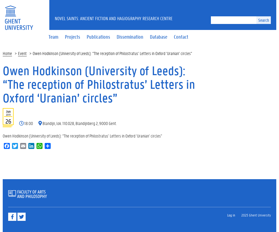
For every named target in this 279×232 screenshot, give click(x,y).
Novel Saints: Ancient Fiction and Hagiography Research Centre (113, 18)
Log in (231, 215)
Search (263, 20)
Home (7, 53)
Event (22, 53)
